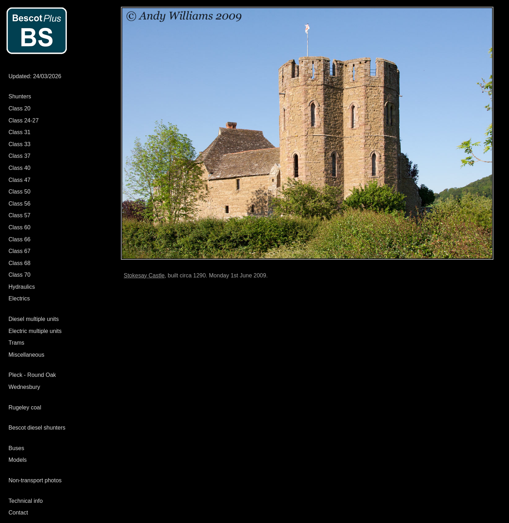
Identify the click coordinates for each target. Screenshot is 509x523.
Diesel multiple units (33, 319)
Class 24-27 (23, 120)
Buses (16, 448)
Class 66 (19, 239)
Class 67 (19, 251)
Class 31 (19, 132)
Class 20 (19, 108)
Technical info (25, 501)
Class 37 (19, 156)
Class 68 (19, 263)
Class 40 (19, 168)
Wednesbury (24, 387)
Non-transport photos (35, 480)
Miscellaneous (26, 355)
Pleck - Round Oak (32, 375)
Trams (16, 343)
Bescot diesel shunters (36, 428)
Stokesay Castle (144, 275)
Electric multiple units (35, 331)
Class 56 (19, 204)
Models (17, 460)
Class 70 (19, 275)
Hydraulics (21, 287)
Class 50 (19, 192)
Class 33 (19, 144)
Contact (18, 513)
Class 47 (19, 180)
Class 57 (19, 215)
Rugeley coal (24, 407)
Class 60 (19, 227)
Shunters (19, 96)
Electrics (19, 298)
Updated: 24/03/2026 (34, 76)
